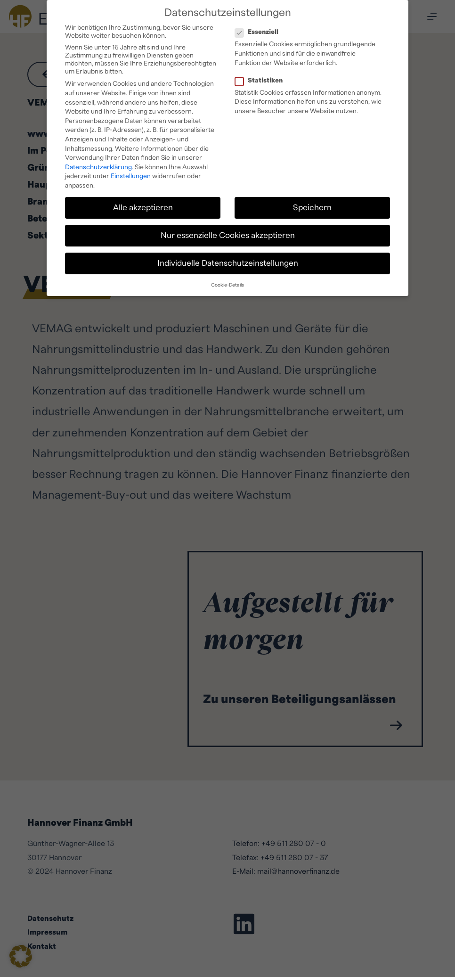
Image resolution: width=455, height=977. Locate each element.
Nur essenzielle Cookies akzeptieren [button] (228, 233)
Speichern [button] (312, 205)
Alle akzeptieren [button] (143, 205)
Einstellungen (131, 174)
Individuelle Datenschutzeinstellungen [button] (227, 261)
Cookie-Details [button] (227, 282)
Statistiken (262, 78)
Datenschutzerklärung (98, 165)
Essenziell (259, 30)
